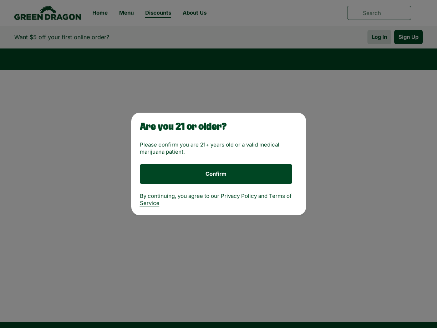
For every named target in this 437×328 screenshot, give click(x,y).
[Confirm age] (216, 174)
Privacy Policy (239, 196)
